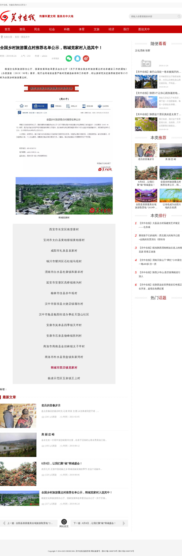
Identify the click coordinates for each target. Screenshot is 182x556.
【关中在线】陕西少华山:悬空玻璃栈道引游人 (159, 274)
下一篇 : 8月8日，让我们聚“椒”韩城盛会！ (95, 523)
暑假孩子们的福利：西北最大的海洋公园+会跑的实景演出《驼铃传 (159, 237)
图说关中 (144, 29)
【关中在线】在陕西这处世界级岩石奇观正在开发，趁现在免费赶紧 (160, 286)
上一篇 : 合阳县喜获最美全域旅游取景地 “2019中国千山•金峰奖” (30, 523)
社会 (52, 29)
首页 (7, 29)
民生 (37, 29)
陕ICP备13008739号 (126, 551)
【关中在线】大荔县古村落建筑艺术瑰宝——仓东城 (159, 225)
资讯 (22, 29)
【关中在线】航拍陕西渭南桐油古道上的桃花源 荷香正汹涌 (160, 250)
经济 (111, 29)
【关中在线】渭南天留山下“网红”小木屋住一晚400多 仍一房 (160, 262)
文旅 (96, 29)
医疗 (126, 29)
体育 (82, 29)
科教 (67, 29)
